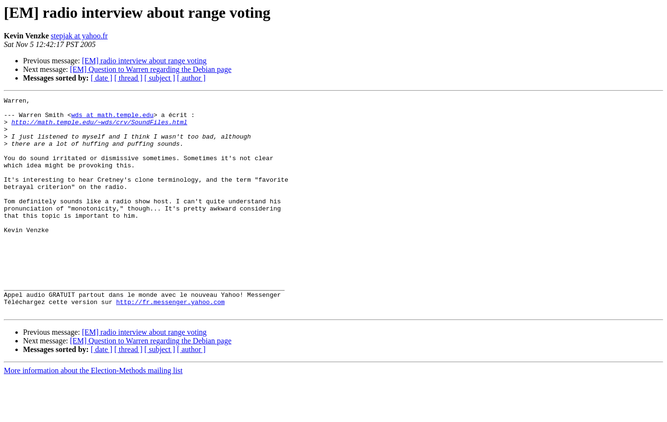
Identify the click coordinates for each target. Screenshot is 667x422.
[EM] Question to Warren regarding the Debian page (151, 69)
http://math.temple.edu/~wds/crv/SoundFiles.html (100, 127)
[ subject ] (159, 78)
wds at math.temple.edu (112, 119)
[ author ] (191, 78)
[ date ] (101, 78)
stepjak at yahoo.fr (79, 36)
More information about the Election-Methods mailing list (93, 414)
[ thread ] (128, 78)
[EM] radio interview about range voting (144, 61)
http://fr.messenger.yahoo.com (170, 343)
